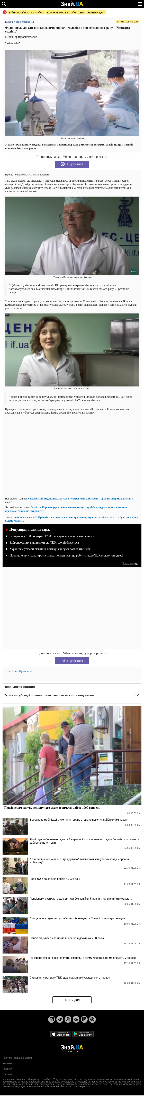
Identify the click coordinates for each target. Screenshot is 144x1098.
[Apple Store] (61, 1033)
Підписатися (72, 164)
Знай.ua (17, 517)
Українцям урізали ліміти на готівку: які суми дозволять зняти (50, 549)
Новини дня (96, 12)
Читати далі (72, 1000)
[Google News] (76, 1019)
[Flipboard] (84, 1019)
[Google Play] (83, 1033)
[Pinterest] (92, 1019)
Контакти (7, 1074)
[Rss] (51, 1019)
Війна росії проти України (26, 12)
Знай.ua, (36, 507)
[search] (4, 4)
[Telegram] (59, 1019)
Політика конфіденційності (17, 1057)
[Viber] (68, 1019)
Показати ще (130, 563)
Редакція (7, 1069)
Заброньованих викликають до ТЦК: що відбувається (44, 542)
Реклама (7, 1063)
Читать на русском (127, 22)
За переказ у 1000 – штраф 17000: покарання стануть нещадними (52, 536)
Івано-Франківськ (22, 671)
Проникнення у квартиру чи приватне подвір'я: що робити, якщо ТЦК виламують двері (66, 555)
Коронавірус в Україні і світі (65, 12)
